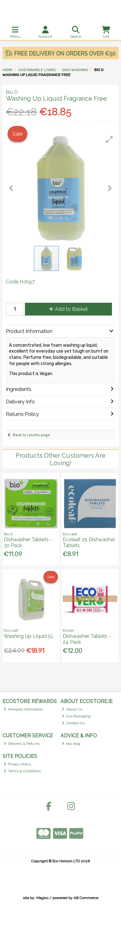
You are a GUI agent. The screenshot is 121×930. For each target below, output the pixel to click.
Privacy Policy (17, 764)
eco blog (71, 743)
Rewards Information (23, 709)
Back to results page (31, 435)
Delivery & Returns (22, 743)
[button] (109, 139)
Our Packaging (76, 716)
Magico (42, 898)
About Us (72, 709)
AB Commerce (86, 898)
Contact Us (73, 723)
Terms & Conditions (22, 771)
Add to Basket (68, 309)
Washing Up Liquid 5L (29, 636)
